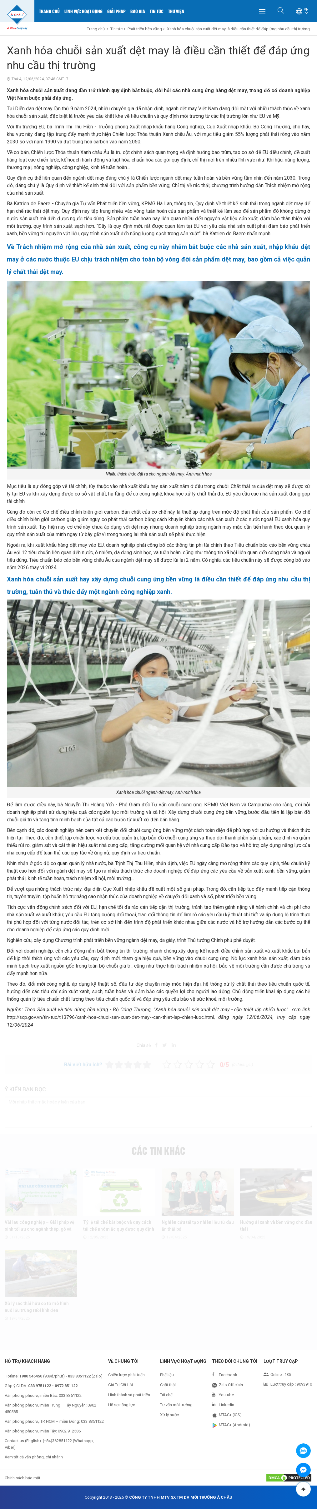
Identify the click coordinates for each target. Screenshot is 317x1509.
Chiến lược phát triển (126, 1374)
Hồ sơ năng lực (121, 1404)
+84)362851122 (58, 1440)
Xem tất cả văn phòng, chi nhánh (34, 1457)
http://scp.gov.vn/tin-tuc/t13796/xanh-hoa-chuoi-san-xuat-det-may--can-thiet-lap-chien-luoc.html (113, 1017)
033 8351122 (70, 1395)
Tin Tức (157, 11)
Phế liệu (167, 1374)
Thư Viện (176, 11)
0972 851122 (66, 1385)
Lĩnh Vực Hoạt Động (83, 11)
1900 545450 (30, 1376)
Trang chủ (49, 11)
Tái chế (166, 1394)
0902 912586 (69, 1431)
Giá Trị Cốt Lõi (120, 1384)
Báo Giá (137, 11)
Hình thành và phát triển (129, 1394)
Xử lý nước (169, 1414)
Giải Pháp (116, 11)
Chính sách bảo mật (22, 1478)
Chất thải (168, 1384)
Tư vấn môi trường (176, 1404)
